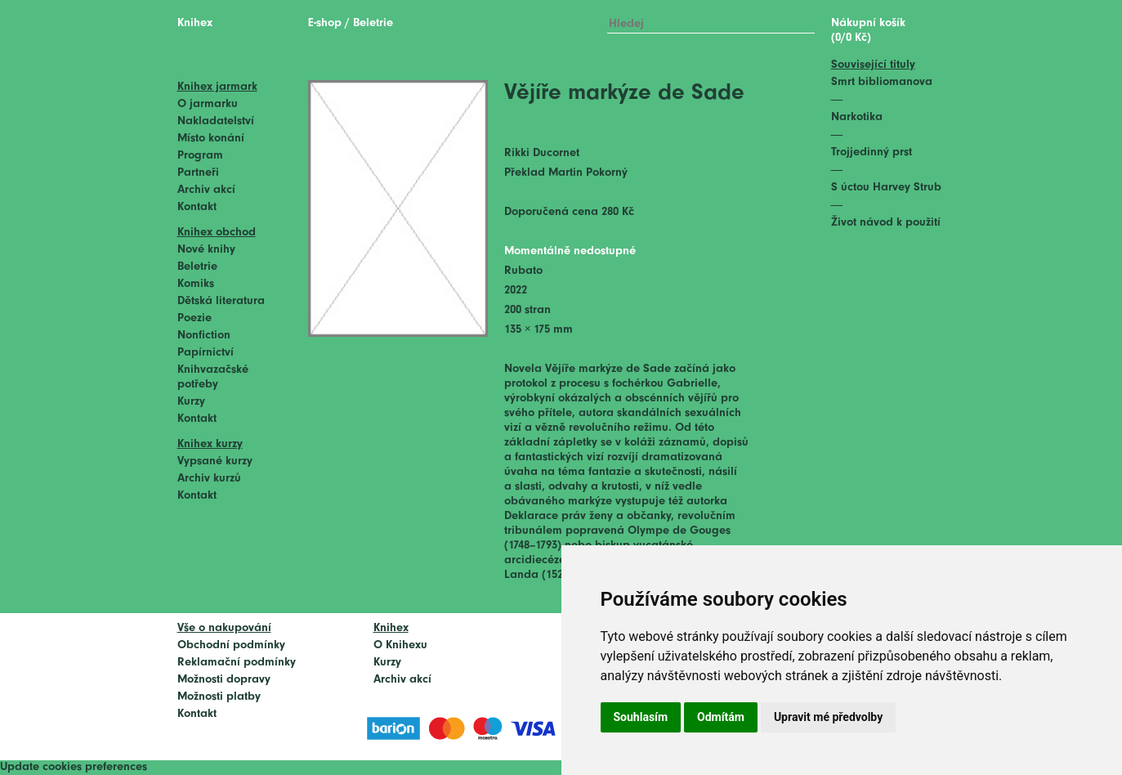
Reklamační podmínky (236, 662)
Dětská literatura (221, 301)
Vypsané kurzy (215, 461)
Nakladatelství (215, 121)
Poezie (194, 318)
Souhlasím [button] (641, 716)
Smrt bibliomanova (881, 82)
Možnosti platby (219, 697)
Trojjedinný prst (871, 152)
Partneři (198, 173)
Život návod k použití (886, 222)
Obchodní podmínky (231, 645)
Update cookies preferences (73, 767)
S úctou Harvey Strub (886, 187)
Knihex (194, 23)
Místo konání (210, 138)
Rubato (523, 271)
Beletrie (197, 267)
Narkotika (857, 117)
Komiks (195, 284)
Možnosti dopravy (223, 679)
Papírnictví (205, 352)
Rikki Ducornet (541, 153)
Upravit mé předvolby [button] (828, 716)
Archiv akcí (206, 190)
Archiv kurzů (209, 478)
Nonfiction (203, 335)
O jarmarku (207, 104)
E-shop (325, 23)
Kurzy (191, 401)
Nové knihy (206, 249)
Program (200, 155)
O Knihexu (400, 645)
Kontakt (197, 207)
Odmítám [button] (720, 716)
